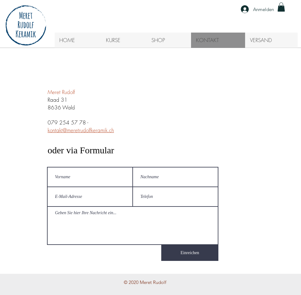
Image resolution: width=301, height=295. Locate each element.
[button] (281, 7)
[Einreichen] (189, 253)
